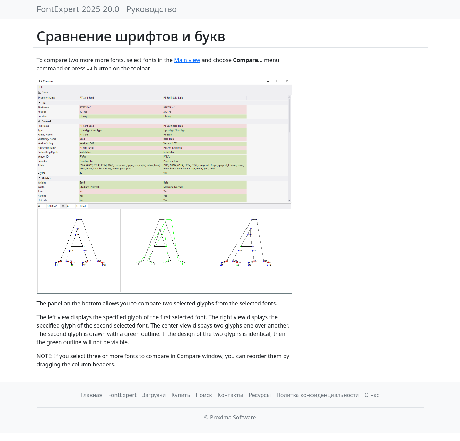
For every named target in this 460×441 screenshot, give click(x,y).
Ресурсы (260, 395)
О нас (372, 395)
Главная (91, 395)
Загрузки (154, 395)
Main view (187, 60)
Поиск (204, 395)
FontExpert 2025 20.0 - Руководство (107, 9)
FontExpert (122, 395)
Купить (180, 395)
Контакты (230, 395)
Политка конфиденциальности (317, 395)
